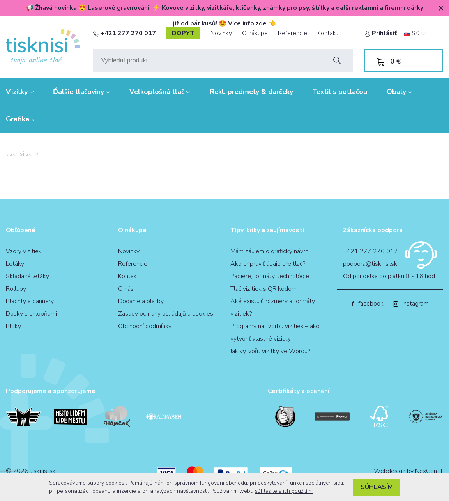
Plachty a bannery (30, 301)
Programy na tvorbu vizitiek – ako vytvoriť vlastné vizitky (275, 332)
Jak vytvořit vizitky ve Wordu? (270, 351)
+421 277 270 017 (124, 33)
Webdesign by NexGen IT (408, 471)
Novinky (221, 33)
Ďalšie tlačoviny (81, 91)
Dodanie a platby (141, 301)
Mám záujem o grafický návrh (269, 251)
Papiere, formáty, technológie (269, 276)
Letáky (15, 263)
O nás (126, 288)
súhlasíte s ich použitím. (284, 491)
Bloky (13, 326)
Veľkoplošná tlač (159, 91)
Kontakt (327, 33)
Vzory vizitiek (24, 251)
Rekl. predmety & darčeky (251, 91)
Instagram (411, 303)
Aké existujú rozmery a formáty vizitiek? (272, 307)
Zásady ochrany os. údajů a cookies (165, 313)
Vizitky (20, 91)
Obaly (399, 91)
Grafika (20, 119)
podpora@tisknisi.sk (370, 263)
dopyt (183, 33)
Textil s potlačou (340, 91)
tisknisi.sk (19, 154)
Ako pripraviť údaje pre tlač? (267, 263)
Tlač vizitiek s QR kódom (263, 288)
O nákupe (255, 33)
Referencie (292, 33)
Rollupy (16, 288)
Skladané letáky (27, 276)
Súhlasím (377, 487)
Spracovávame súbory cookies (87, 483)
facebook (368, 303)
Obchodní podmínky (144, 326)
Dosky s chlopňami (31, 313)
